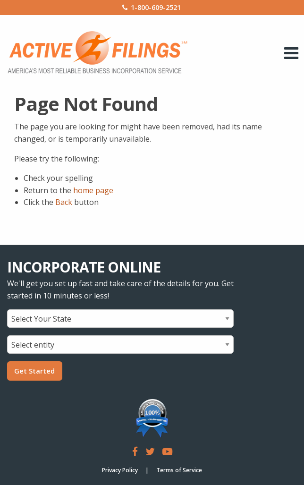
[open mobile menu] (291, 53)
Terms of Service (179, 470)
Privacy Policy (120, 470)
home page (93, 190)
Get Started (34, 370)
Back (63, 202)
